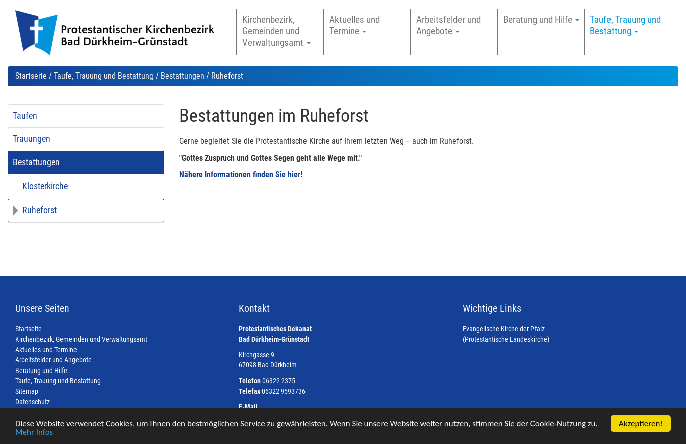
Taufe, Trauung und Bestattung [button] (625, 25)
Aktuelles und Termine (46, 350)
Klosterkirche (45, 186)
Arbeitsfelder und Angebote (53, 360)
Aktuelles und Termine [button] (354, 25)
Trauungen (31, 139)
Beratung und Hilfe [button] (541, 19)
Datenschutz (32, 402)
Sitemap (26, 391)
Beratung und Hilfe (41, 370)
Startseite (31, 76)
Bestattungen (182, 76)
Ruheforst (39, 210)
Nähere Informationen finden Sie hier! (240, 174)
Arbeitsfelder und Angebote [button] (448, 25)
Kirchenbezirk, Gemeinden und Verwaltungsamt (81, 339)
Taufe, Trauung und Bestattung (104, 76)
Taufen (25, 116)
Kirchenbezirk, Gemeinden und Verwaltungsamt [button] (276, 31)
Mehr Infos (34, 432)
